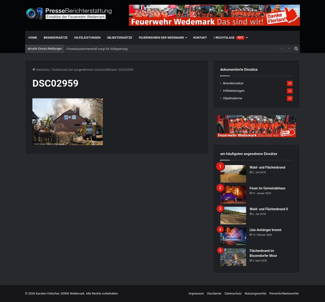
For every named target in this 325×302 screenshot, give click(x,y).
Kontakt (200, 37)
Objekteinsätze (119, 37)
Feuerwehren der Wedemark (161, 37)
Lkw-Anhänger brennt (265, 230)
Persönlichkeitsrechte (284, 293)
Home (32, 37)
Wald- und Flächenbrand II (269, 209)
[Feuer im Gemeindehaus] (233, 194)
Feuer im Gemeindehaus (267, 188)
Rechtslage (228, 38)
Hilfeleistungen (87, 37)
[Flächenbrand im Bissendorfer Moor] (233, 257)
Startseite (40, 69)
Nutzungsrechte (255, 293)
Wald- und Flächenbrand (267, 167)
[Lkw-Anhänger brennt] (233, 236)
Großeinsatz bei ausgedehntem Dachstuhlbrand (84, 69)
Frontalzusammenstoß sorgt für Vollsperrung (96, 49)
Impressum (196, 293)
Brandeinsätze (56, 37)
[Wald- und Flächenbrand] (233, 174)
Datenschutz (232, 293)
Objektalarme (232, 98)
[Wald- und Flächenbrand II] (233, 215)
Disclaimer (214, 293)
